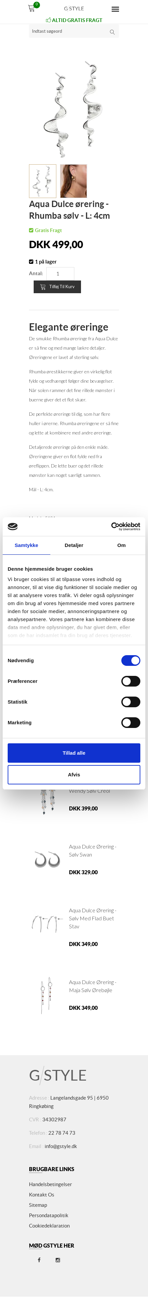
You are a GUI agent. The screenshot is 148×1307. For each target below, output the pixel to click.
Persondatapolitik (48, 1215)
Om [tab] (121, 545)
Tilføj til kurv (57, 287)
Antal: (36, 273)
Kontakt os (41, 1194)
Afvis (74, 774)
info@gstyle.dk (61, 1146)
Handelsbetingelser (50, 1184)
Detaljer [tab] (74, 545)
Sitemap (38, 1205)
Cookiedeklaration (49, 1226)
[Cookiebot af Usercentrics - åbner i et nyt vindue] (111, 526)
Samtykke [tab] (26, 545)
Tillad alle (74, 753)
